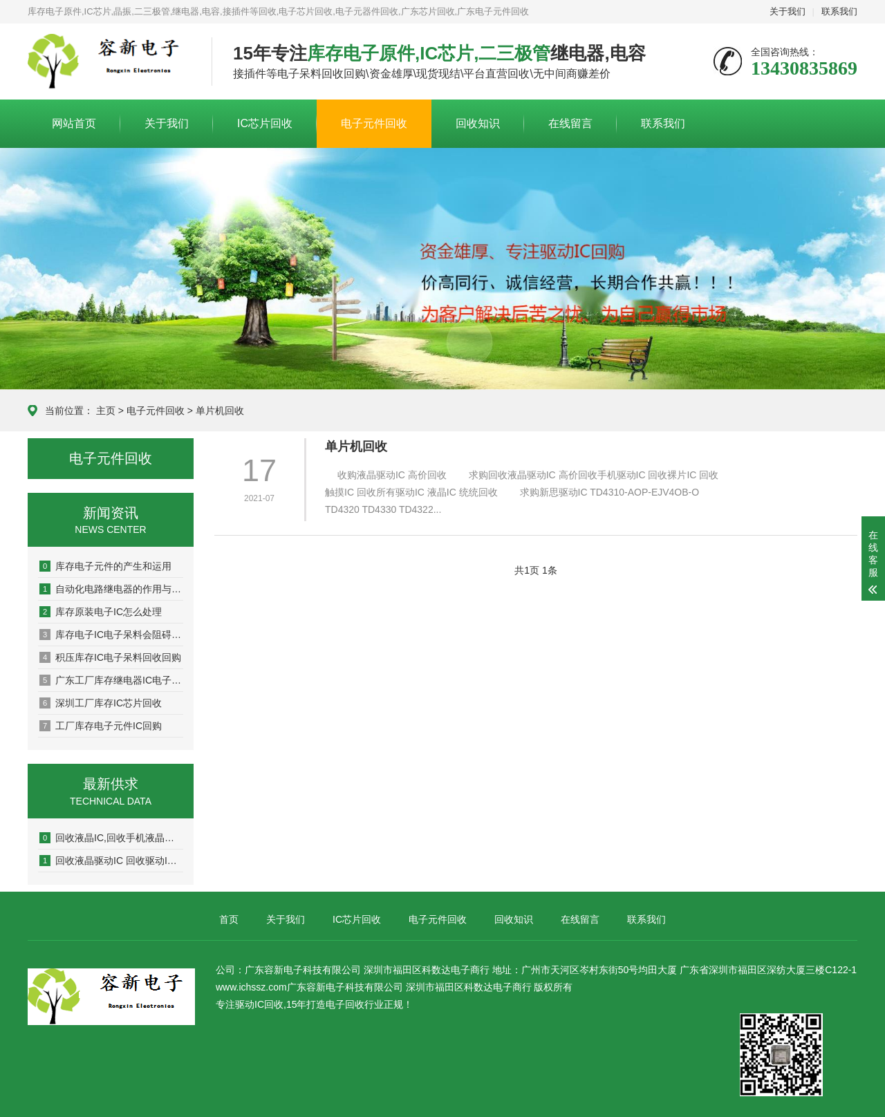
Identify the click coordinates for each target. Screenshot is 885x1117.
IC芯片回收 (264, 123)
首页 (229, 919)
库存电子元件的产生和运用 (105, 566)
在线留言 (570, 123)
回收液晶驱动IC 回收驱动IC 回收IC (111, 860)
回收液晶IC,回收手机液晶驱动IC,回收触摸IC (111, 837)
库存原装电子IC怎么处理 (100, 611)
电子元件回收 (374, 123)
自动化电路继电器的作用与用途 (111, 588)
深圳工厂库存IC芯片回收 (100, 702)
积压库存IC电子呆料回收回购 (110, 657)
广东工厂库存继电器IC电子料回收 (111, 680)
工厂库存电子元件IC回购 (100, 725)
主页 (105, 410)
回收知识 (478, 123)
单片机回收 (220, 410)
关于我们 (787, 11)
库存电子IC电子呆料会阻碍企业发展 (111, 634)
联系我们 (839, 11)
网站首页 (74, 123)
